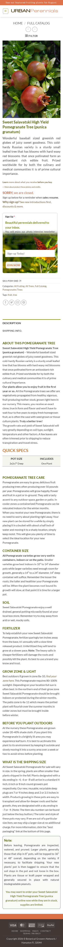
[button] (5, 11)
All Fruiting (19, 286)
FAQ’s (35, 931)
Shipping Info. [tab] (12, 330)
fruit (10, 295)
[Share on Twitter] (11, 302)
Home (18, 23)
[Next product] (28, 29)
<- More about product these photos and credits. (22, 187)
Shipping (25, 931)
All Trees (30, 286)
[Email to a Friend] (17, 302)
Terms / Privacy (32, 933)
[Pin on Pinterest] (24, 302)
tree (15, 295)
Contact (45, 931)
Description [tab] (12, 323)
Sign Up (10, 216)
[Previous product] (34, 29)
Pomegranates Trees (13, 289)
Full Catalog (38, 23)
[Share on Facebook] (5, 302)
